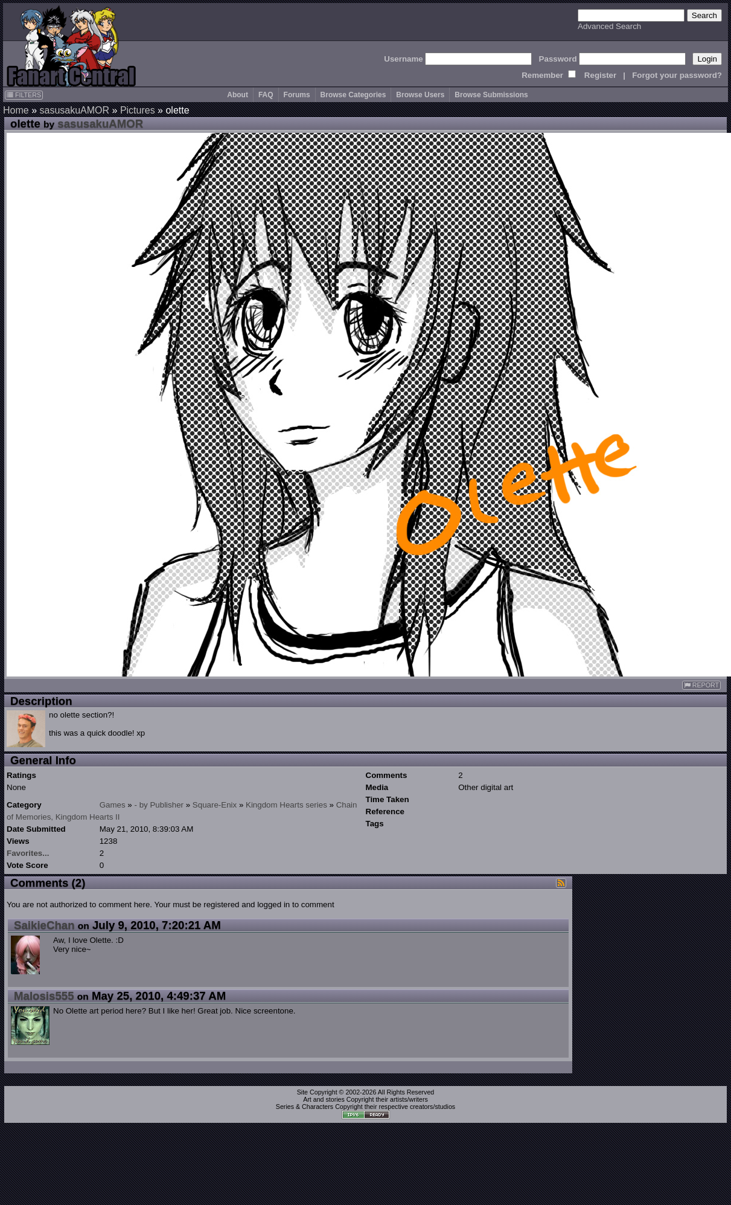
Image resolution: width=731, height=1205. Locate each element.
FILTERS (24, 94)
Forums (297, 95)
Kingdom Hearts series (286, 804)
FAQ (265, 95)
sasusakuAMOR (74, 110)
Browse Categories (353, 95)
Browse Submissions (491, 95)
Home (16, 110)
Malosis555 (44, 995)
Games (113, 804)
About (237, 95)
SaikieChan (44, 925)
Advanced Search (609, 26)
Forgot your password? (677, 75)
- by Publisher (159, 804)
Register (600, 75)
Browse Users (420, 95)
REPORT (701, 685)
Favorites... (28, 853)
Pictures (137, 110)
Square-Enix (215, 804)
